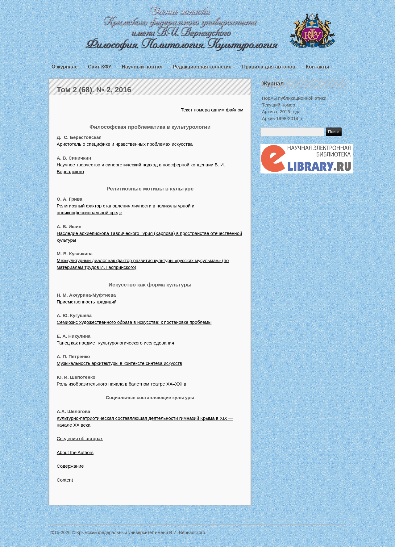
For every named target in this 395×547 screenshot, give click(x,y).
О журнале (64, 66)
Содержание (70, 466)
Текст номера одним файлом (212, 109)
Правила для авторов (268, 66)
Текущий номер (278, 104)
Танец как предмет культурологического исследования (115, 342)
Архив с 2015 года (281, 111)
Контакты (317, 66)
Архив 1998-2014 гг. (283, 118)
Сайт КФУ (99, 66)
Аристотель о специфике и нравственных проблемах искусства (125, 144)
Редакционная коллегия (202, 66)
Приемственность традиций (87, 301)
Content (65, 479)
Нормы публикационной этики (294, 98)
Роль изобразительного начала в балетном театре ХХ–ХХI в (121, 383)
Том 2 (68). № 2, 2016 (94, 90)
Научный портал (142, 66)
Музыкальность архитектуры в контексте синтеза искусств (119, 363)
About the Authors (75, 452)
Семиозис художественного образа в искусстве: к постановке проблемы (134, 322)
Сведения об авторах (80, 438)
